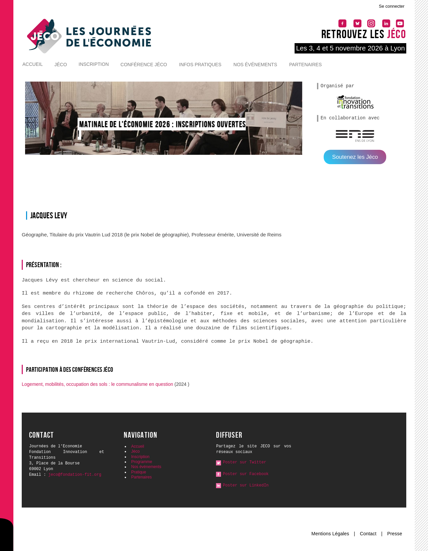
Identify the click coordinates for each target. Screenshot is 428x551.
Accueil (32, 64)
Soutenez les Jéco (355, 157)
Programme (141, 461)
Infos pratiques (200, 64)
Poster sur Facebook (246, 474)
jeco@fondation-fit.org (74, 474)
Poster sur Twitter (244, 462)
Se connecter (392, 6)
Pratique (138, 472)
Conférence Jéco (143, 64)
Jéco (61, 64)
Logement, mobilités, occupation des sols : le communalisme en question (98, 384)
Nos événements (255, 64)
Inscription (94, 64)
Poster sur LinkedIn (246, 485)
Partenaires (305, 64)
